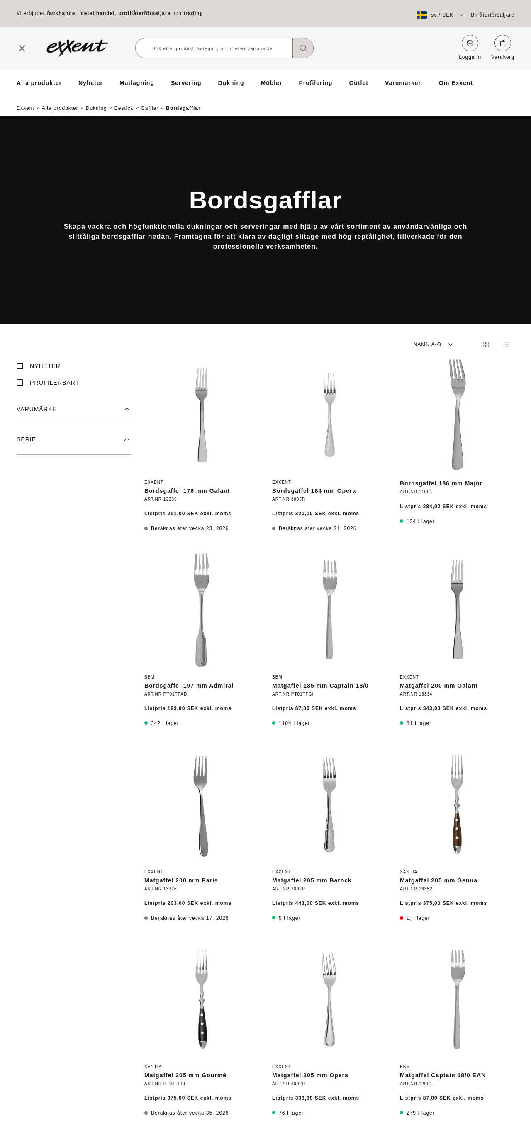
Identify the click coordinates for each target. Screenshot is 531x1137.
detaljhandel (98, 13)
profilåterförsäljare (144, 13)
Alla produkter (39, 83)
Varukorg (502, 47)
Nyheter (90, 83)
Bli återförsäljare (492, 15)
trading (193, 13)
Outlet (358, 83)
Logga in (470, 47)
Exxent (25, 101)
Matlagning (136, 83)
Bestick (124, 101)
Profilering (315, 83)
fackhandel (62, 13)
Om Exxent (456, 83)
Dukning (231, 83)
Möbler (272, 83)
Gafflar (150, 101)
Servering (186, 83)
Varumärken (403, 83)
